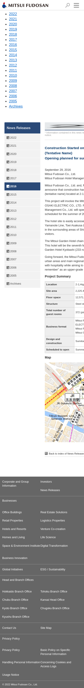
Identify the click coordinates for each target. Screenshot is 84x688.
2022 (13, 14)
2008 (13, 86)
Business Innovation (14, 558)
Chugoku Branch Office (54, 608)
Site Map (46, 628)
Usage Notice (10, 674)
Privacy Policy (11, 650)
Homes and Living (13, 537)
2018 (13, 34)
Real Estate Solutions (53, 512)
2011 (13, 70)
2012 (13, 65)
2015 (13, 50)
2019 (13, 29)
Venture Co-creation (52, 529)
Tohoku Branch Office (53, 591)
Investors (46, 481)
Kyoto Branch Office (14, 608)
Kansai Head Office (52, 599)
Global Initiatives (12, 569)
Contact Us (9, 628)
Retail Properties (12, 520)
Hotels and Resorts (14, 529)
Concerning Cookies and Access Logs (55, 664)
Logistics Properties (52, 520)
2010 (13, 75)
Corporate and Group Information (15, 483)
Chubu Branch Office (15, 599)
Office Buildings (12, 512)
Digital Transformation (54, 545)
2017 (13, 40)
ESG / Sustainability (52, 569)
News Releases (50, 490)
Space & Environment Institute (21, 545)
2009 (13, 81)
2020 (13, 24)
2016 (13, 45)
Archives (16, 106)
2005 (13, 101)
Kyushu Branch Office (15, 616)
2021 (13, 19)
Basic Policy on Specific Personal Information (55, 652)
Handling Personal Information (21, 662)
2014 (13, 55)
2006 (13, 96)
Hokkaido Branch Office (17, 591)
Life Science (48, 537)
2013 (13, 60)
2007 (13, 91)
